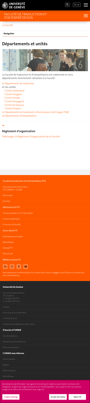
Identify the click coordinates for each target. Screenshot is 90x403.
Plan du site (8, 253)
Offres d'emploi (9, 370)
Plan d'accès (8, 195)
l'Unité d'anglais (13, 94)
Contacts (6, 201)
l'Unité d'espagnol (14, 101)
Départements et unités (13, 236)
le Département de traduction (18, 83)
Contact (6, 307)
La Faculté (7, 25)
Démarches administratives (14, 341)
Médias (6, 365)
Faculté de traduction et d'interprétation (25, 16)
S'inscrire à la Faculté (11, 224)
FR (75, 4)
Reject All (77, 398)
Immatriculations (10, 336)
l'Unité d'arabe (12, 97)
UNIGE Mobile (9, 359)
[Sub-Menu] (85, 16)
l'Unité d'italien (13, 108)
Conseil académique (11, 219)
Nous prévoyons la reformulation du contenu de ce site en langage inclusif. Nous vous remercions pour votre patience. (44, 274)
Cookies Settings (11, 398)
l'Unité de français (14, 105)
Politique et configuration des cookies (19, 324)
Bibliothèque (8, 242)
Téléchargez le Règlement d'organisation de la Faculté (31, 136)
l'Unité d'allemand (14, 90)
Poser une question (11, 347)
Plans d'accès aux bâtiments (14, 312)
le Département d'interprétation (19, 115)
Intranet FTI (7, 248)
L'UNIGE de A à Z (10, 318)
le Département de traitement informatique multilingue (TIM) (35, 112)
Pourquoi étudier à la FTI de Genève (18, 213)
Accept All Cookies (58, 398)
